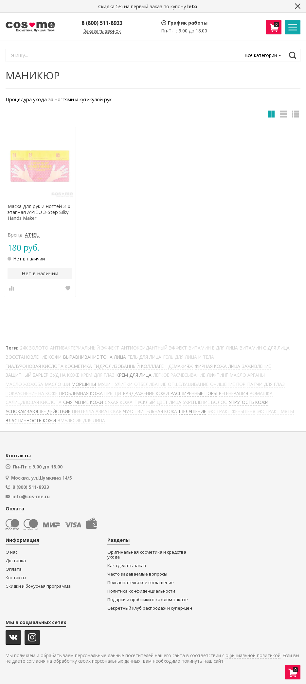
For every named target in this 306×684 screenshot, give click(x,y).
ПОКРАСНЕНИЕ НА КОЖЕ (32, 393)
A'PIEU (32, 235)
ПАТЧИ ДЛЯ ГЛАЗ (266, 384)
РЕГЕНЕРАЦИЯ (233, 393)
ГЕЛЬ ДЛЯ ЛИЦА (144, 357)
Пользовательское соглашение (140, 582)
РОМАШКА (261, 393)
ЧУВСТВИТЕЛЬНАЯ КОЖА (150, 411)
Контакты (16, 577)
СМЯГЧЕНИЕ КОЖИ (83, 402)
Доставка (16, 560)
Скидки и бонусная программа (38, 586)
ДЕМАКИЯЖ (180, 366)
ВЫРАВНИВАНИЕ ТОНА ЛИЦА (94, 357)
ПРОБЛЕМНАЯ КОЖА (81, 393)
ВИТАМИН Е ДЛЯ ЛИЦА (213, 348)
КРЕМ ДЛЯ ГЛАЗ (98, 375)
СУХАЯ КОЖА (119, 402)
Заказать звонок (102, 31)
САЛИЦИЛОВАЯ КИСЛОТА (34, 402)
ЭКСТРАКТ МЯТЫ (275, 411)
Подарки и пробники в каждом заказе (147, 599)
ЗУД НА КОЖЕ (64, 375)
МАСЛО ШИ (57, 384)
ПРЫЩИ (112, 393)
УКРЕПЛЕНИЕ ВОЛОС (205, 402)
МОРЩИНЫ (84, 384)
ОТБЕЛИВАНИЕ (150, 384)
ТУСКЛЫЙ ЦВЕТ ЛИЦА (158, 402)
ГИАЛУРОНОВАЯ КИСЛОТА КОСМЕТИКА (49, 366)
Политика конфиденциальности (141, 591)
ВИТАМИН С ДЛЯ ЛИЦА (265, 348)
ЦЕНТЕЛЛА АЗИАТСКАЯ (96, 411)
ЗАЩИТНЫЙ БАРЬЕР (27, 375)
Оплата (14, 569)
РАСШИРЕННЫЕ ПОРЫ (194, 393)
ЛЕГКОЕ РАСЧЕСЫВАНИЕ (179, 375)
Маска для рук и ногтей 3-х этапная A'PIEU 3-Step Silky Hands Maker (39, 212)
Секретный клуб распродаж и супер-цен (149, 608)
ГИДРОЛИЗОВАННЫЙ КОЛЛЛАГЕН (130, 366)
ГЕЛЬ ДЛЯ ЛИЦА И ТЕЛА (188, 357)
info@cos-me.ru (31, 497)
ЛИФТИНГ (217, 375)
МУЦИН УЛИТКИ (115, 384)
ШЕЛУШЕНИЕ (192, 411)
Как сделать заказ (126, 565)
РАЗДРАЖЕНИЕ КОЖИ (146, 393)
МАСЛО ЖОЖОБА (24, 384)
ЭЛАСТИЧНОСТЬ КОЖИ (31, 420)
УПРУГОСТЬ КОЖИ (248, 402)
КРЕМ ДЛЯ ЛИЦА (134, 375)
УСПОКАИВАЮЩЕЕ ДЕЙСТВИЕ (38, 411)
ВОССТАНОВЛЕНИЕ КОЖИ (34, 357)
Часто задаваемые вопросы (137, 574)
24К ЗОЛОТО (34, 348)
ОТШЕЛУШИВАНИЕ (188, 384)
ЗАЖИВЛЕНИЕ (256, 366)
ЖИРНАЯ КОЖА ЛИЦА (217, 366)
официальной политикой (252, 655)
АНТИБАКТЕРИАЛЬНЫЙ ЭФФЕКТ (84, 348)
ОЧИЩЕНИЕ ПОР (227, 384)
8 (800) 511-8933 (101, 23)
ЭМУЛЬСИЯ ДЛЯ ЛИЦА (81, 420)
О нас (11, 552)
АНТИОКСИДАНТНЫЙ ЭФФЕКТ (154, 348)
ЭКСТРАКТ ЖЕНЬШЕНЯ (231, 411)
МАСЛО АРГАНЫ (247, 375)
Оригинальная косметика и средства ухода (146, 555)
